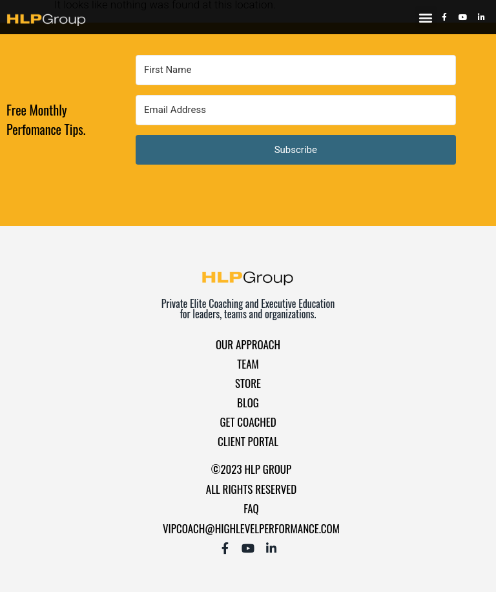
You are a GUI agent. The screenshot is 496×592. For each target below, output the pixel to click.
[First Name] (296, 70)
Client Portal (248, 441)
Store (248, 383)
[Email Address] (296, 110)
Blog (248, 402)
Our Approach (248, 344)
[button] (426, 17)
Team (248, 364)
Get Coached (248, 422)
